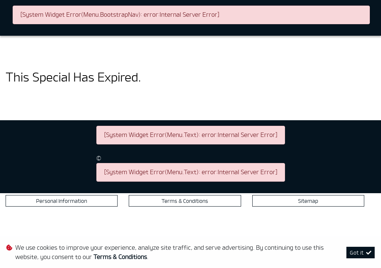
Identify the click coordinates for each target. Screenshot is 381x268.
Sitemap (308, 201)
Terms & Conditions (184, 201)
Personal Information (61, 201)
